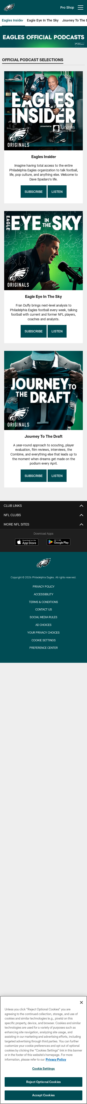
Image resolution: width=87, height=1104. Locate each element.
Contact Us (43, 609)
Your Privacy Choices (43, 632)
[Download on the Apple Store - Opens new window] (27, 543)
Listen (57, 331)
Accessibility (43, 594)
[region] (43, 1050)
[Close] (81, 1002)
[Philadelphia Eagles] (43, 564)
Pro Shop (67, 7)
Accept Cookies (43, 1095)
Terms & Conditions (43, 601)
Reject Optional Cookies (43, 1082)
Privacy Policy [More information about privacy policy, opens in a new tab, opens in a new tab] (56, 1059)
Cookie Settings (44, 640)
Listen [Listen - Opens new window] (57, 192)
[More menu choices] (80, 7)
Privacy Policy (44, 586)
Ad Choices (43, 624)
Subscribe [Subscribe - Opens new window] (34, 192)
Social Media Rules (43, 617)
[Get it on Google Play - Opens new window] (58, 544)
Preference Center (43, 647)
